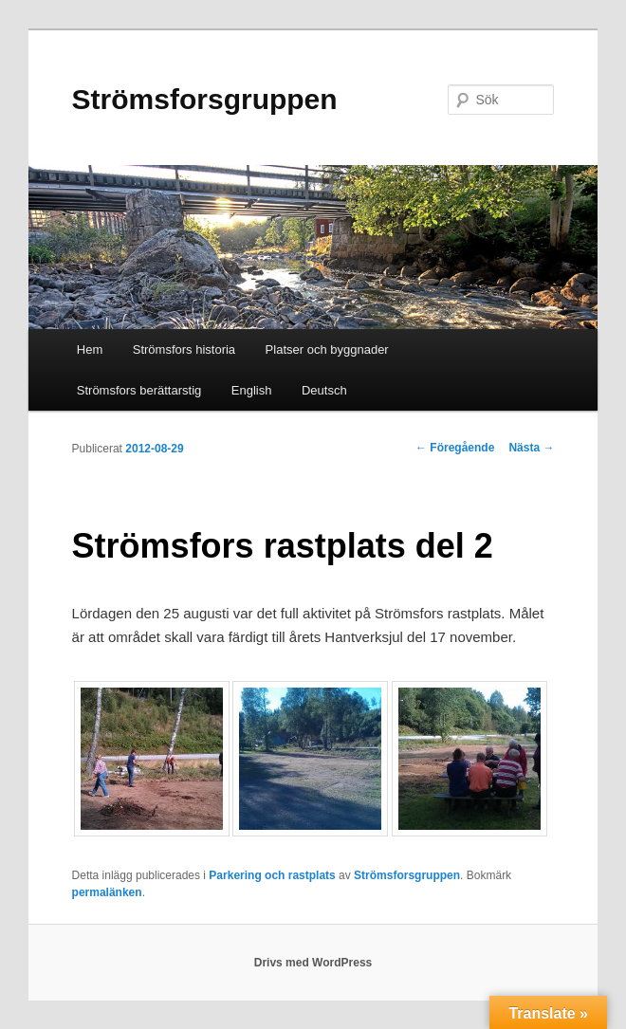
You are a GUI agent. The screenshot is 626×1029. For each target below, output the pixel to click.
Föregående (454, 447)
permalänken (107, 892)
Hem (89, 349)
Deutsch (324, 390)
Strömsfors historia (184, 349)
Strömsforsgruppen (205, 99)
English (251, 390)
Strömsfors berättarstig (139, 390)
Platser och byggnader (327, 349)
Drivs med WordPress (313, 962)
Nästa (531, 447)
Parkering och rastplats (272, 875)
